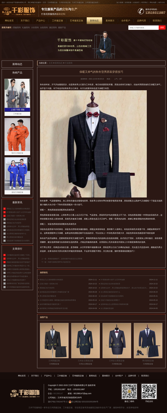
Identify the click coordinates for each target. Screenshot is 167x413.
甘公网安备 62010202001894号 (84, 402)
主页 (51, 63)
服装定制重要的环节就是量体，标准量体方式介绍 (19, 276)
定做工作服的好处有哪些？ (110, 300)
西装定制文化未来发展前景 (110, 284)
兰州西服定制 (54, 361)
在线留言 (136, 2)
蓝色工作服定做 (17, 192)
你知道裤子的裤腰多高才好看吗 (112, 296)
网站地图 (153, 2)
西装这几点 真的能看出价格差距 (51, 280)
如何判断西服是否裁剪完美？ (50, 304)
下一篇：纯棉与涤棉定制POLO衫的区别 (55, 262)
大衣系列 (35, 27)
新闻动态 (94, 20)
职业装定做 (79, 407)
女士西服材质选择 (107, 308)
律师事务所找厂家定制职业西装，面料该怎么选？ (19, 283)
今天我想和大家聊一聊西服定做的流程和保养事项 (58, 300)
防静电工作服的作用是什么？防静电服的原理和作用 (19, 266)
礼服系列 (26, 27)
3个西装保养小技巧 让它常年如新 (113, 280)
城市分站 (161, 2)
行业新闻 (68, 63)
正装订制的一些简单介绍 (49, 284)
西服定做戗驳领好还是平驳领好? (18, 262)
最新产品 (62, 27)
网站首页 (9, 20)
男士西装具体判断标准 (48, 296)
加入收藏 (119, 2)
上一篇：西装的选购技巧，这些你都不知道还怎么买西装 (61, 259)
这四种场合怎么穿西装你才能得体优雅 (114, 304)
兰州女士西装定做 (85, 361)
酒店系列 (53, 27)
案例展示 (110, 20)
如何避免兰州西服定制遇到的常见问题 (54, 308)
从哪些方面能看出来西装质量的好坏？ (19, 269)
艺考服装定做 (76, 20)
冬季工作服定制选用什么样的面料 (19, 273)
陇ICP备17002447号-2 (57, 402)
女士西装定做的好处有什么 (110, 292)
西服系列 (17, 27)
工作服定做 (57, 20)
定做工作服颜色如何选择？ (16, 280)
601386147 (58, 393)
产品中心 (40, 20)
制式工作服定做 (17, 153)
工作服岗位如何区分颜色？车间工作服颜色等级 (19, 255)
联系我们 (144, 2)
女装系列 (44, 27)
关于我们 (25, 20)
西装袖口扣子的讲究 (47, 288)
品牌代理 (141, 20)
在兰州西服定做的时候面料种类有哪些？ (19, 287)
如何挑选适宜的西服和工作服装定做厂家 (54, 292)
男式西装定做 (148, 361)
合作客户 (125, 20)
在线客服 (128, 2)
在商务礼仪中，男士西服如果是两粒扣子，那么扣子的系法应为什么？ (125, 288)
